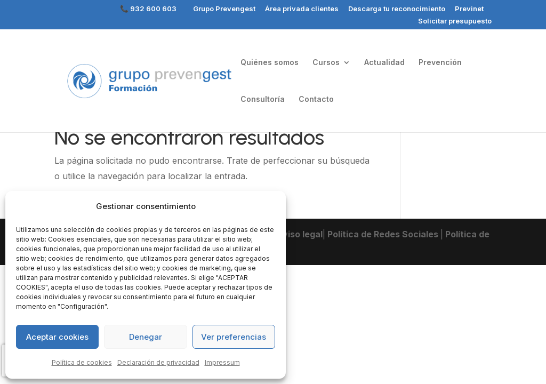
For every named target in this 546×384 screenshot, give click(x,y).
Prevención (440, 63)
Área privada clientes (302, 9)
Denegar (145, 337)
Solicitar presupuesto (455, 21)
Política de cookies (82, 362)
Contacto (316, 99)
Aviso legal (299, 234)
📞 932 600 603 (148, 9)
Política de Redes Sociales (382, 234)
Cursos (326, 63)
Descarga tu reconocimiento (396, 9)
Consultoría (262, 99)
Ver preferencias (233, 337)
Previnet (469, 9)
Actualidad (384, 63)
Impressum (222, 362)
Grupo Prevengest (224, 9)
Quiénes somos (269, 63)
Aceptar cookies (57, 337)
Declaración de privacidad (158, 362)
